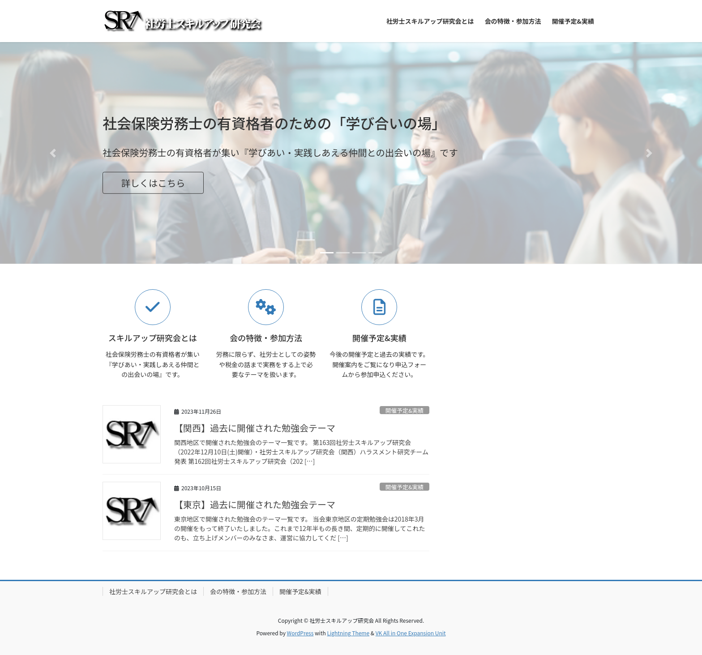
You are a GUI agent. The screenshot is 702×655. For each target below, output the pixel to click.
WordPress (300, 633)
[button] (52, 153)
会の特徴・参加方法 (238, 591)
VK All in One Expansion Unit (411, 633)
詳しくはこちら (153, 182)
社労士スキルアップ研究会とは (153, 591)
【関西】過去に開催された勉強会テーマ (254, 427)
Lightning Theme (348, 633)
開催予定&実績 (404, 410)
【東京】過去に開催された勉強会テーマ (254, 504)
